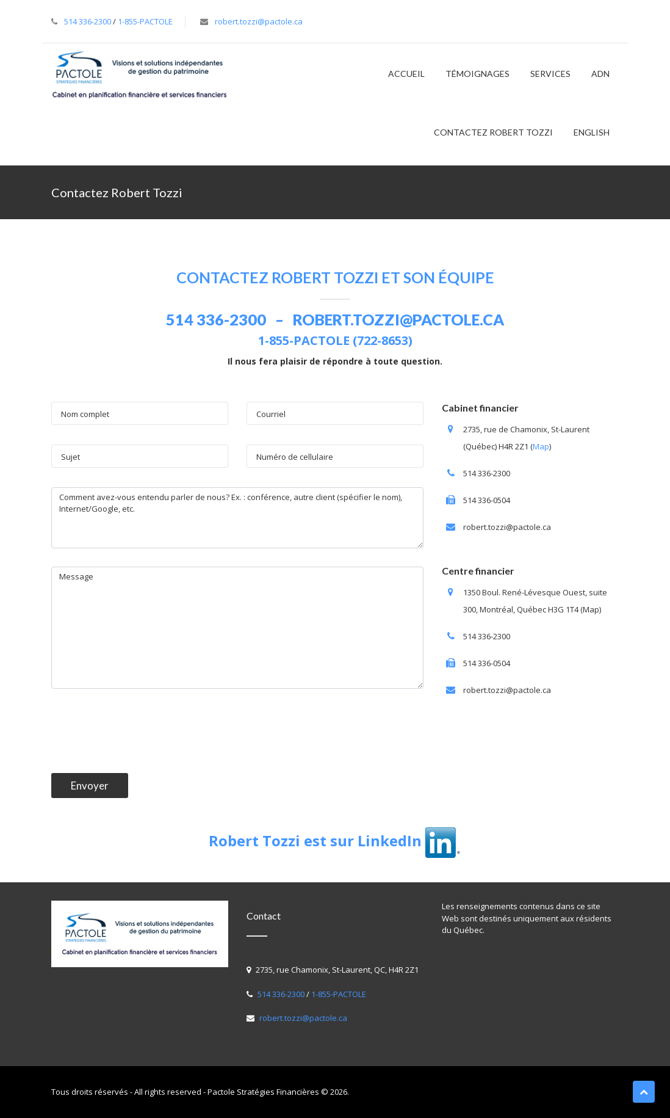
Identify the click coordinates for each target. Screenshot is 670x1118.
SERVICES (550, 73)
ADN (600, 73)
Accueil (406, 73)
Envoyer (90, 785)
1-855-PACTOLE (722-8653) (335, 340)
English (592, 132)
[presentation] (144, 731)
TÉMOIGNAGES (477, 73)
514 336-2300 (87, 21)
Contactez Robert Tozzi (493, 132)
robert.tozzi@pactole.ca (259, 21)
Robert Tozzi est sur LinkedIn (335, 840)
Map (541, 446)
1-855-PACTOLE (145, 21)
